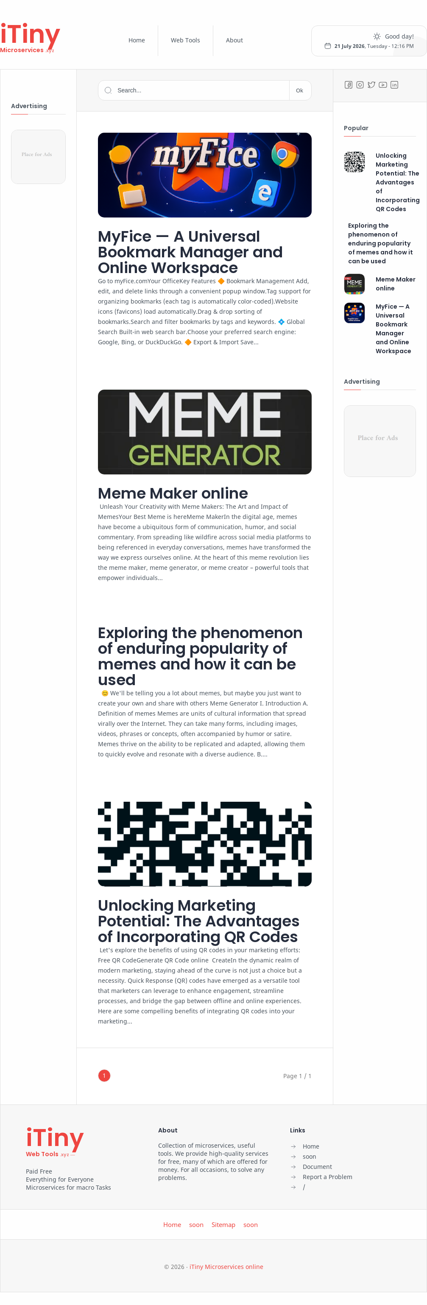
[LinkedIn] (394, 84)
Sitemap (223, 1224)
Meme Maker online (173, 493)
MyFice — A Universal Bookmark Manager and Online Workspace (190, 252)
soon (196, 1224)
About (234, 40)
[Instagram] (360, 84)
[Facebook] (348, 84)
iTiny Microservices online (226, 1267)
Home (136, 40)
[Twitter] (371, 84)
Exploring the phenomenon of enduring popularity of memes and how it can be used (200, 656)
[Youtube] (383, 84)
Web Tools (185, 40)
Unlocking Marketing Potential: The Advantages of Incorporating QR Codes (199, 921)
